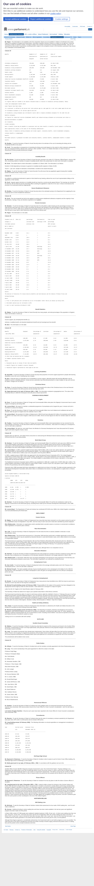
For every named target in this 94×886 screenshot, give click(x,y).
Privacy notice (55, 875)
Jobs (34, 875)
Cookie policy (61, 875)
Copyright (49, 875)
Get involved (53, 34)
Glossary (12, 875)
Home (6, 34)
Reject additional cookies (40, 19)
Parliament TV (68, 37)
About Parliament (43, 34)
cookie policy (55, 13)
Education (67, 34)
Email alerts (75, 26)
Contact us (89, 26)
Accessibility (67, 26)
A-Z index (6, 875)
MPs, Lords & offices (31, 34)
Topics (79, 37)
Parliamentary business (16, 34)
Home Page (73, 38)
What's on (28, 37)
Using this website (41, 875)
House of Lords (20, 37)
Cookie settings (61, 19)
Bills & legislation (37, 37)
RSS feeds (82, 26)
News (74, 37)
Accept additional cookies (15, 19)
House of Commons (9, 37)
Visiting (60, 34)
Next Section (8, 871)
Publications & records (57, 37)
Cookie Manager (69, 875)
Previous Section (8, 38)
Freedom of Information (26, 875)
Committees (46, 37)
